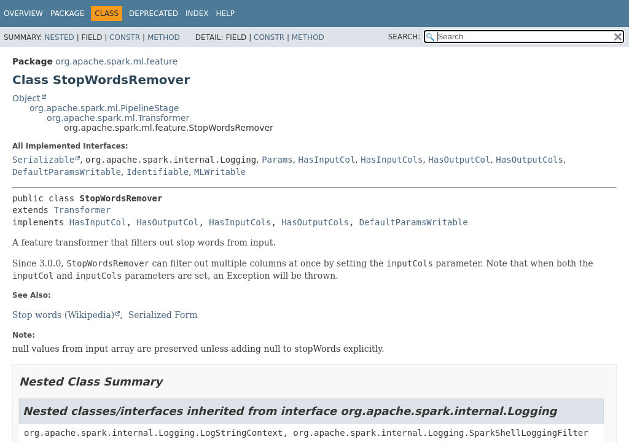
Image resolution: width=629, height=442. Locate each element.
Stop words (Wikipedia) (63, 315)
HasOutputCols (529, 160)
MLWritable (220, 172)
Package (67, 13)
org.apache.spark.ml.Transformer (118, 118)
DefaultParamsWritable (66, 172)
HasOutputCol (459, 160)
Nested (59, 37)
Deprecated (153, 13)
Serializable (43, 160)
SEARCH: (404, 37)
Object (26, 98)
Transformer (82, 210)
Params (277, 160)
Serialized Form (163, 315)
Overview (23, 13)
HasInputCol (327, 160)
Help (225, 13)
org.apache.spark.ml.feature (116, 61)
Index (197, 13)
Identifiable (158, 172)
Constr (124, 37)
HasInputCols (392, 160)
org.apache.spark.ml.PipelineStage (104, 108)
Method (163, 37)
